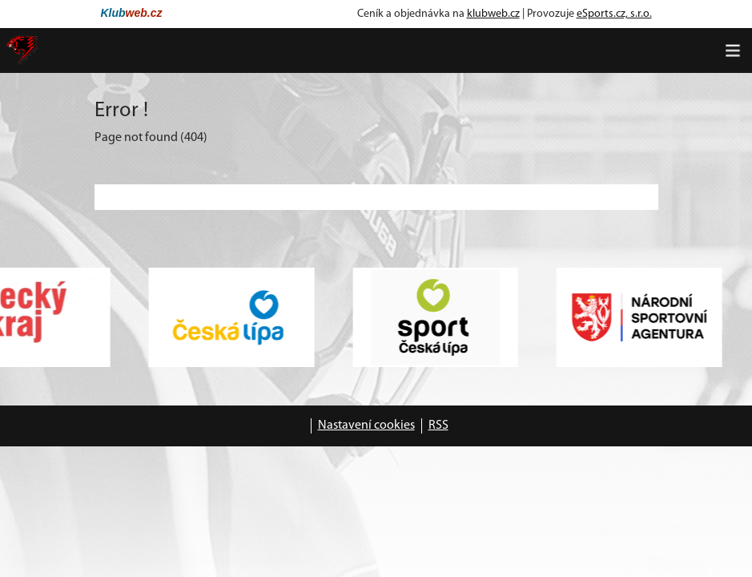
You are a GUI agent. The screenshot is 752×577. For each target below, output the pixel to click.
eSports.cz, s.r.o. (614, 14)
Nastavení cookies (366, 425)
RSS (438, 425)
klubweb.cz (493, 14)
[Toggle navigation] (733, 50)
